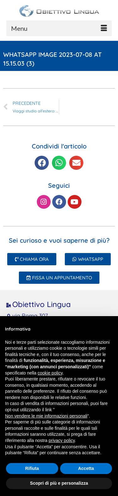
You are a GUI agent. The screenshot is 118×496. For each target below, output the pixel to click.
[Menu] (59, 28)
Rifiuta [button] (32, 468)
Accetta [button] (86, 468)
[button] (42, 163)
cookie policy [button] (50, 372)
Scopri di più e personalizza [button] (59, 483)
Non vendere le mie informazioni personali (46, 415)
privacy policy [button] (62, 440)
